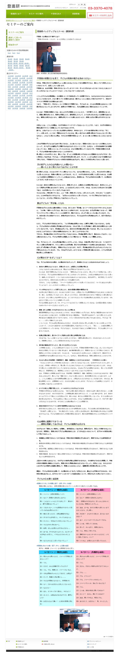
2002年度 (25, 89)
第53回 (16, 61)
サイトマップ (74, 7)
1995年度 (25, 93)
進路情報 (45, 641)
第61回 (27, 65)
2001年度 (11, 106)
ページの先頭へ (109, 636)
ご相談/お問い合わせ (48, 644)
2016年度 (25, 80)
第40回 (27, 59)
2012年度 (29, 82)
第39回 (21, 59)
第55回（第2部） (24, 63)
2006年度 (22, 87)
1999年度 (22, 91)
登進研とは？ (21, 641)
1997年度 (11, 93)
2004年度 (11, 89)
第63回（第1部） (19, 68)
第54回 (21, 61)
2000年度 (15, 91)
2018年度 (11, 80)
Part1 (9, 53)
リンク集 (83, 7)
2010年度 (18, 85)
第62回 (10, 68)
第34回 (16, 59)
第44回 (10, 61)
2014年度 (15, 82)
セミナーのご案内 (29, 20)
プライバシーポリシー (62, 7)
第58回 (16, 65)
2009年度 (25, 85)
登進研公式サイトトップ (14, 20)
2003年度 (18, 89)
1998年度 (29, 91)
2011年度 (11, 85)
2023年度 (25, 76)
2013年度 (22, 82)
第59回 (21, 65)
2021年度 (15, 78)
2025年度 (11, 76)
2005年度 (29, 87)
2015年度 (11, 97)
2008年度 (11, 102)
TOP (9, 641)
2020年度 (22, 78)
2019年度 (29, 78)
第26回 (10, 59)
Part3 (18, 53)
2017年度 (18, 80)
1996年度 (18, 93)
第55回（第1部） (13, 63)
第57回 (10, 65)
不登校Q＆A (20, 647)
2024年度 (18, 76)
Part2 (13, 53)
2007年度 (15, 87)
